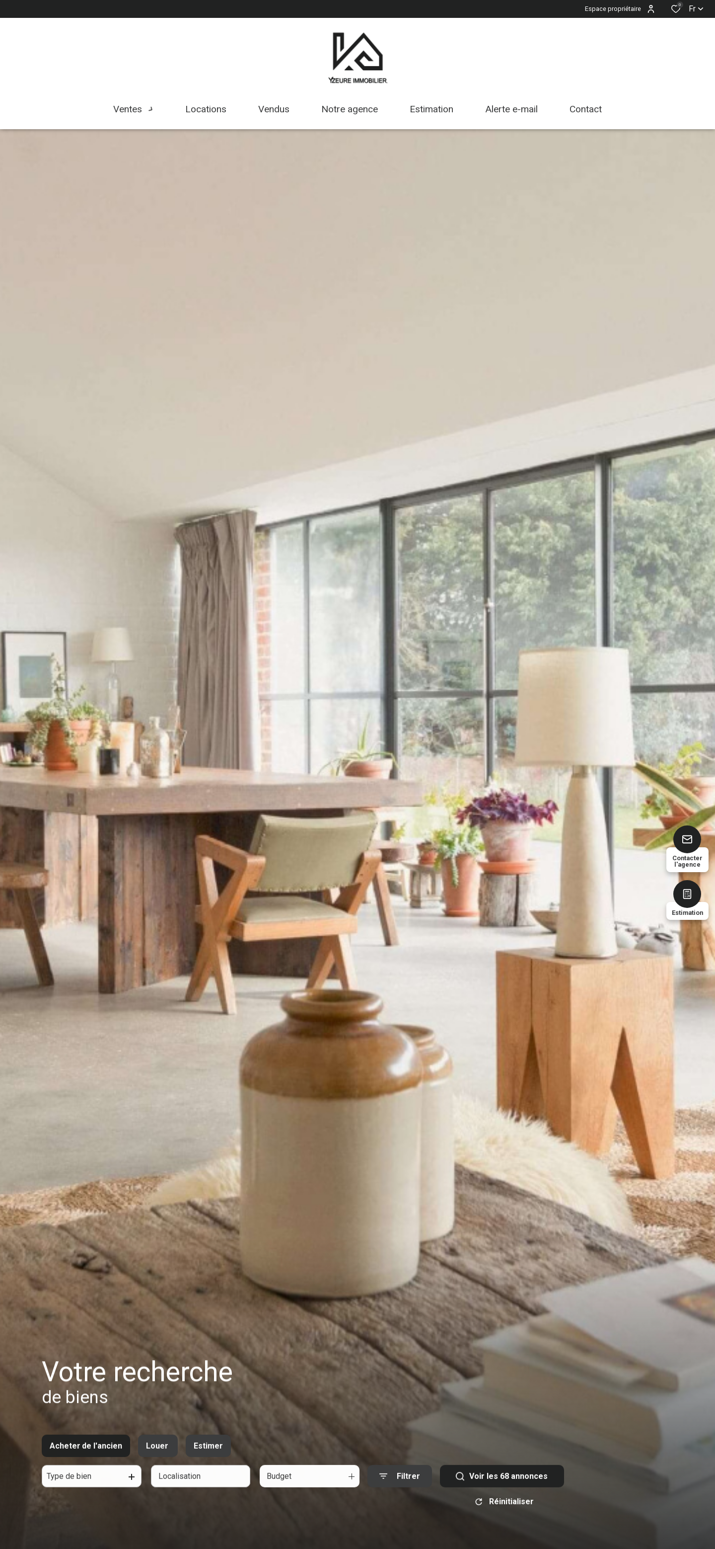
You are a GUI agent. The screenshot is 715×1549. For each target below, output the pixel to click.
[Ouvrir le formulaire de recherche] (399, 1487)
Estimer (208, 1457)
